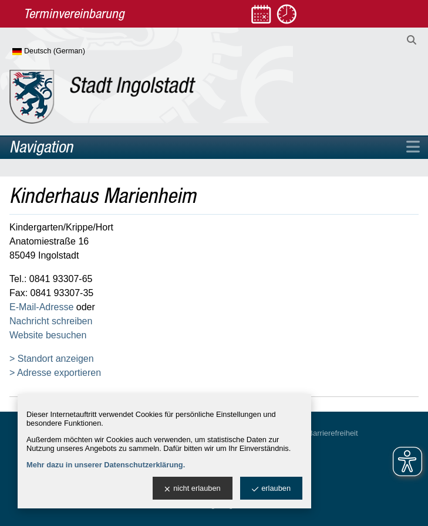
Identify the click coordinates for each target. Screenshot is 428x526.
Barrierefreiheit (333, 433)
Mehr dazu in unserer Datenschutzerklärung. (105, 464)
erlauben (271, 489)
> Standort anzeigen (51, 359)
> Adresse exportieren (55, 373)
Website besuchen (47, 335)
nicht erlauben (192, 489)
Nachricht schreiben (50, 321)
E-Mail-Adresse (41, 307)
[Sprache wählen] (67, 51)
